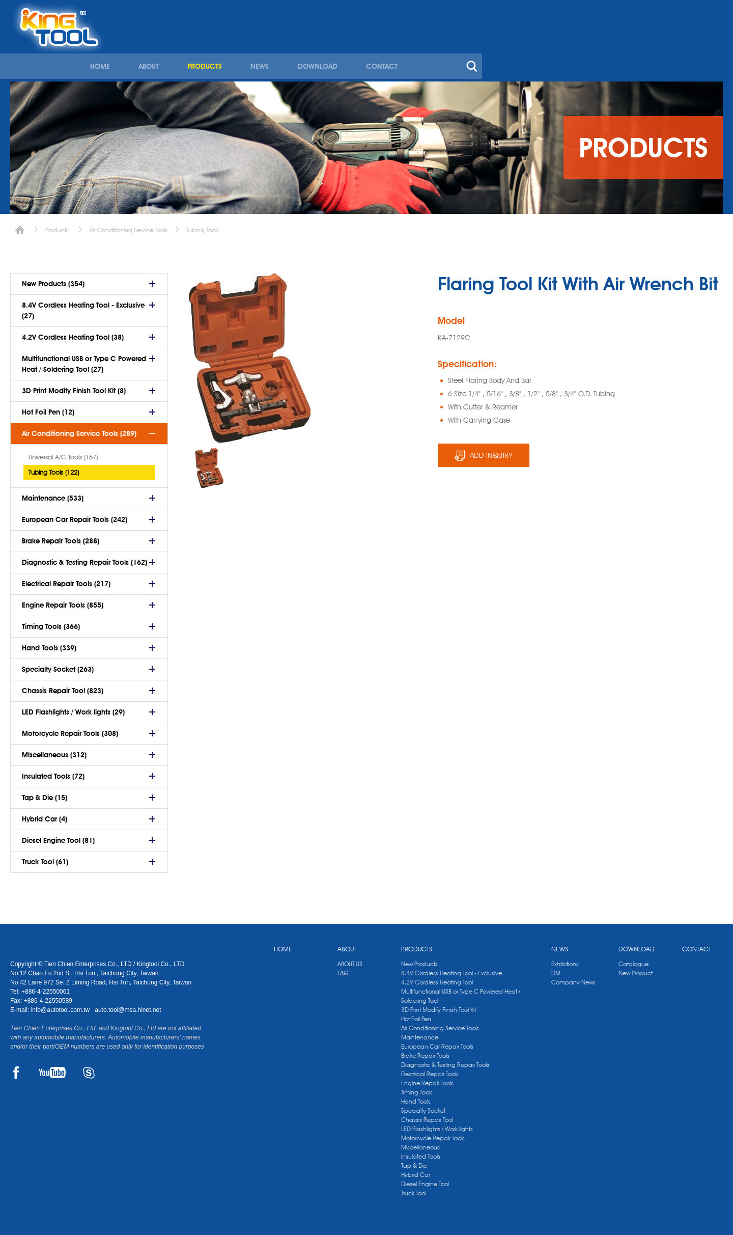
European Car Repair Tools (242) (74, 516)
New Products (419, 960)
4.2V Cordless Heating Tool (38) (73, 334)
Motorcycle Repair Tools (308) (70, 730)
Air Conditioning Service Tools (128, 226)
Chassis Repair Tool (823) (62, 687)
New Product (635, 969)
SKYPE (89, 1069)
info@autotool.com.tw (61, 1006)
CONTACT (615, 50)
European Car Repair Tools (437, 1043)
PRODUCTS (442, 50)
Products (57, 226)
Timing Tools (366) (51, 623)
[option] (209, 464)
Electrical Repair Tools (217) (66, 580)
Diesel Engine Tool (425, 1180)
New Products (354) (53, 280)
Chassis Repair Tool (427, 1116)
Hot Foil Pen (416, 1015)
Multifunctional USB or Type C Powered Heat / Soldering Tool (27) (84, 360)
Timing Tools (417, 1088)
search (704, 50)
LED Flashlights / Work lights (437, 1125)
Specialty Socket (423, 1107)
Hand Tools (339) (49, 644)
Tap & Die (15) (44, 794)
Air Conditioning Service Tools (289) (79, 430)
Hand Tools (416, 1098)
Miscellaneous (420, 1143)
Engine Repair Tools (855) (62, 601)
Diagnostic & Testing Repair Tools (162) (84, 559)
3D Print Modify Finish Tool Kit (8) (74, 387)
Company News (573, 978)
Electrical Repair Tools (430, 1070)
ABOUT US (349, 960)
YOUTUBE (52, 1069)
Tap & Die (414, 1162)
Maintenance (419, 1033)
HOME (339, 50)
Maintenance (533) (52, 494)
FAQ (342, 969)
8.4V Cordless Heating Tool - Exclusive (451, 969)
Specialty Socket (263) (58, 666)
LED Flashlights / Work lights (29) (73, 708)
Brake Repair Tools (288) (60, 537)
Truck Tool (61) (45, 858)
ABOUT (387, 50)
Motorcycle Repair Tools (433, 1134)
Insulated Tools (420, 1153)
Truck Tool (413, 1189)
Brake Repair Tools (425, 1052)
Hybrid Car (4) (44, 815)
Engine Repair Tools (427, 1079)
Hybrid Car (415, 1171)
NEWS (496, 50)
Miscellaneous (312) (54, 751)
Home (19, 226)
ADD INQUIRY (491, 452)
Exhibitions (565, 960)
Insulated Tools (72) (53, 773)
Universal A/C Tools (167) (63, 453)
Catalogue (633, 960)
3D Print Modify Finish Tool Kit (438, 1006)
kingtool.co (708, 10)
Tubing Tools (202, 226)
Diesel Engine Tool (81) (58, 837)
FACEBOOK (16, 1069)
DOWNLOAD (552, 50)
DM (555, 969)
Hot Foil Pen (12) (48, 408)
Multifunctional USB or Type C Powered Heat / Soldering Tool (460, 992)
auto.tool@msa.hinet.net (128, 1006)
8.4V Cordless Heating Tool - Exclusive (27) (83, 306)
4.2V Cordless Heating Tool (437, 978)
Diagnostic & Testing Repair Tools (445, 1061)
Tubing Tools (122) (54, 468)
